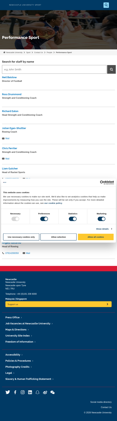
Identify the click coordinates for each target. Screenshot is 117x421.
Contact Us (38, 52)
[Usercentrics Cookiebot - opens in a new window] (102, 182)
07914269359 (12, 253)
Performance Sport (64, 52)
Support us (13, 304)
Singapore (21, 299)
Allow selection (58, 237)
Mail (7, 138)
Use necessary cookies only (21, 237)
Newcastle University (14, 52)
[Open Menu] (112, 5)
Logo (4, 5)
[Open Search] (106, 5)
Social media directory (101, 402)
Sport (28, 52)
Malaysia (9, 299)
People (49, 52)
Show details (102, 229)
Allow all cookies (96, 237)
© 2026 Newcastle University (98, 412)
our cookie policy (53, 203)
